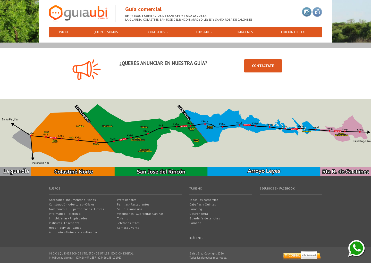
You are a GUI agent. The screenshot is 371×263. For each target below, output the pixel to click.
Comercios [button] (157, 32)
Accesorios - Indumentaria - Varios (72, 200)
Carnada (195, 223)
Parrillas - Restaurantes (133, 204)
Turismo (122, 218)
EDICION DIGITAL (122, 253)
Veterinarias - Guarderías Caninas (140, 214)
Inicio (63, 32)
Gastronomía (198, 214)
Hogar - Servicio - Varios (65, 227)
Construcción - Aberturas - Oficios (72, 204)
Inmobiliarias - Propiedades (68, 218)
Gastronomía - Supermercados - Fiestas (76, 209)
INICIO (53, 253)
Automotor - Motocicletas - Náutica (73, 232)
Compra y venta (128, 227)
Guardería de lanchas (204, 218)
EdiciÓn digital (293, 32)
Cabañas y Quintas (202, 204)
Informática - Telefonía (65, 214)
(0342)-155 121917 (110, 257)
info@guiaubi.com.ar (61, 257)
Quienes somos (106, 32)
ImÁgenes (245, 32)
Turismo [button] (203, 32)
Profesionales (127, 200)
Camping (195, 209)
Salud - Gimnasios (129, 209)
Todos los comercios (203, 200)
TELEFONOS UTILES (96, 253)
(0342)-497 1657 (86, 257)
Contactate (263, 65)
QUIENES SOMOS (70, 253)
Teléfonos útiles (128, 223)
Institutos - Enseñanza (64, 223)
